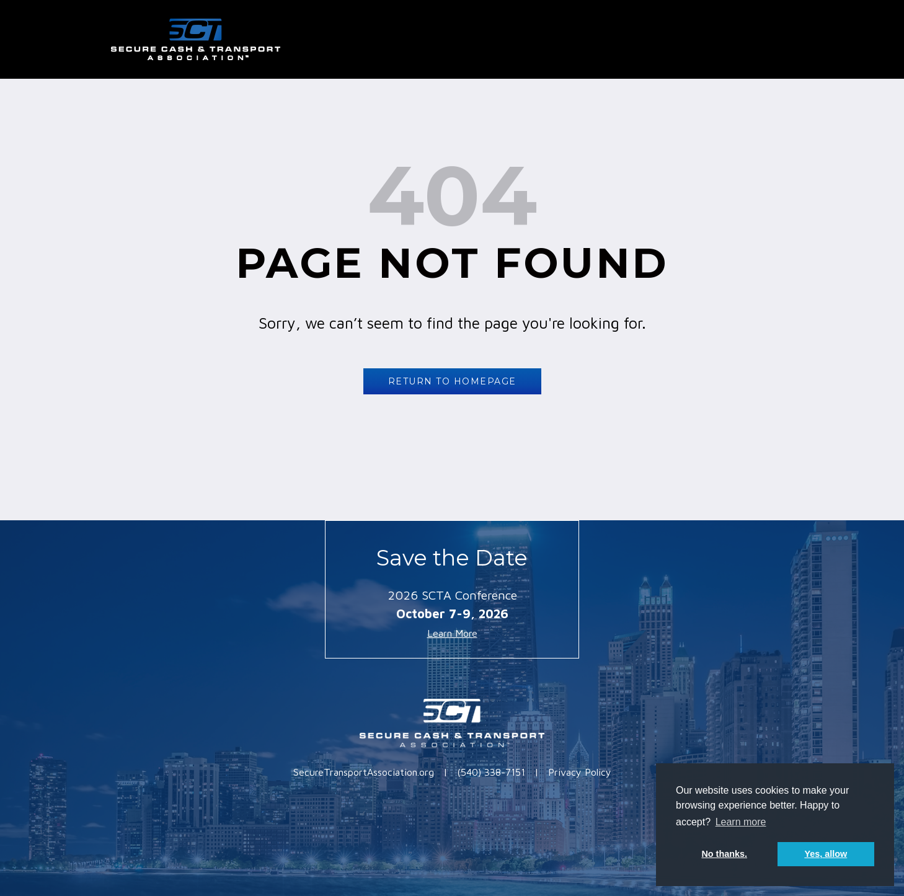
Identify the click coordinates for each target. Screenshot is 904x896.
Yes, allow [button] (825, 854)
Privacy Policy (579, 772)
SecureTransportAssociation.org (363, 772)
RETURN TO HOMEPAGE (452, 381)
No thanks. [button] (724, 854)
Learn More (452, 633)
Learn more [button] (741, 822)
